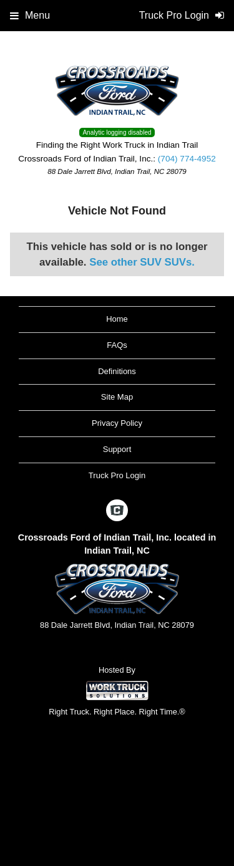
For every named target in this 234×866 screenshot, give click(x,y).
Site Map (117, 397)
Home (117, 319)
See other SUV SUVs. (142, 262)
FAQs (117, 345)
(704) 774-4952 (187, 158)
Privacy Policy (117, 423)
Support (117, 449)
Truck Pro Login (117, 475)
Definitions (117, 371)
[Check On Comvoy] (117, 511)
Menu (30, 15)
